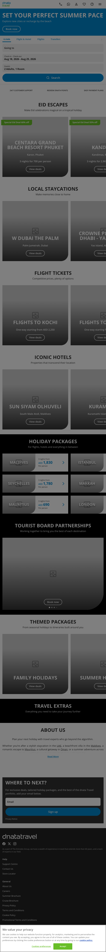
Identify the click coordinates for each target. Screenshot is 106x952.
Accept (63, 946)
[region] (53, 938)
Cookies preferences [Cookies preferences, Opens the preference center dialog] (41, 946)
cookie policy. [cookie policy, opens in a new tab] (86, 940)
